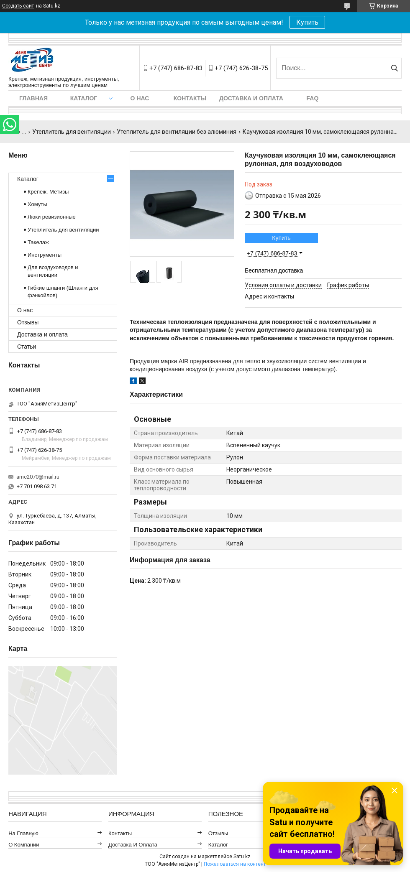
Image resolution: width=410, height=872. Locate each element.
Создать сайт (18, 6)
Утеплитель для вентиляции (71, 131)
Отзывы (27, 322)
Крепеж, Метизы (48, 192)
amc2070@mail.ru (37, 477)
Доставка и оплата (251, 98)
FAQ (313, 98)
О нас (140, 98)
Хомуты (37, 204)
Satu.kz (242, 856)
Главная (33, 98)
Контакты (190, 98)
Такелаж (38, 242)
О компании (23, 844)
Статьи (26, 346)
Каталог (83, 98)
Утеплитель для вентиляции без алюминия (176, 131)
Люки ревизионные (52, 217)
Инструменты (45, 255)
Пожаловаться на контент (235, 864)
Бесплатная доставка (274, 270)
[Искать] (394, 68)
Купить (307, 22)
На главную (23, 833)
